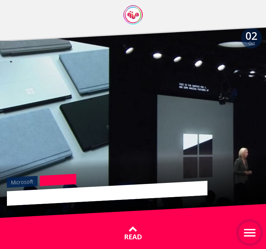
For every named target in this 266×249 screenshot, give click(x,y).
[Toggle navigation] (249, 232)
